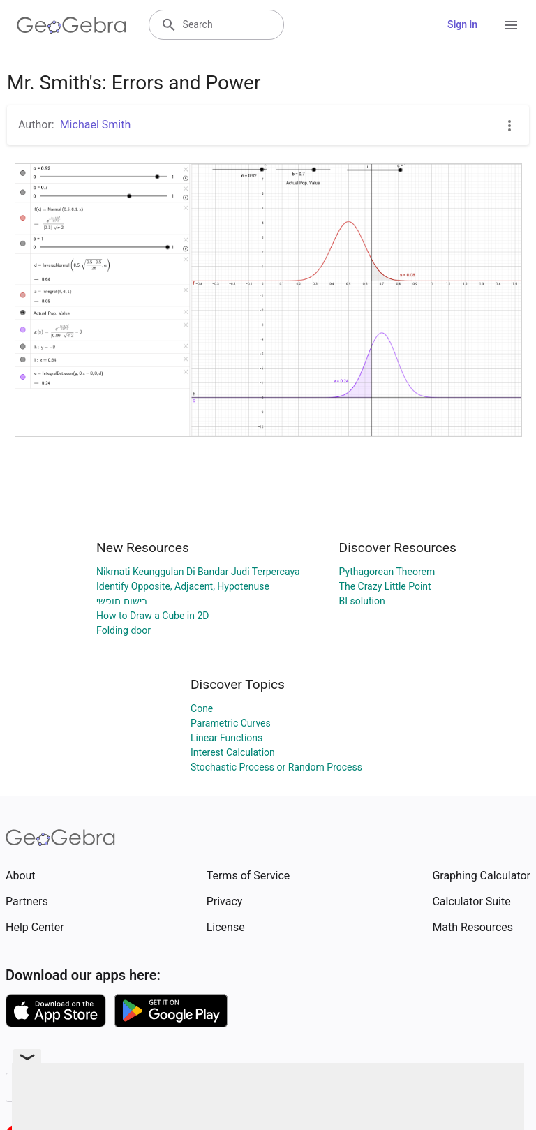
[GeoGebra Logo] (71, 25)
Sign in (462, 24)
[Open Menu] (510, 25)
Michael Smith (95, 124)
